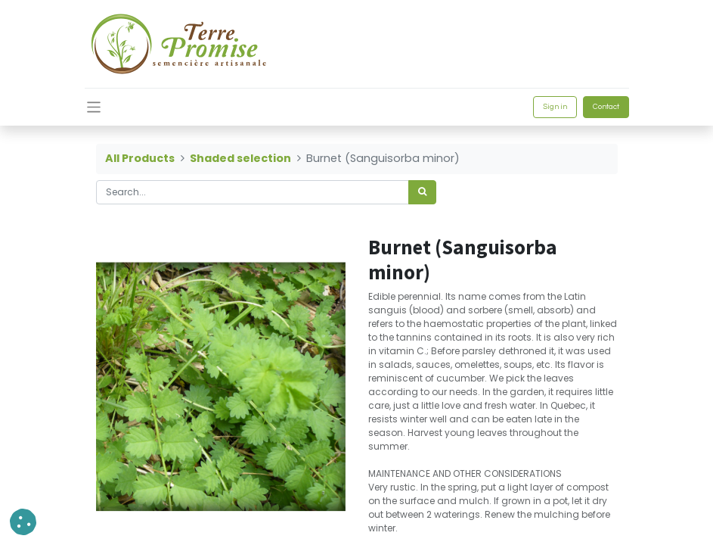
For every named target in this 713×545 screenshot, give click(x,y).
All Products (140, 158)
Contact (606, 107)
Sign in (555, 107)
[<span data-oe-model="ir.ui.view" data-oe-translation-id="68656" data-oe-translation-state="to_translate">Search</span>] (422, 192)
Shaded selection (240, 158)
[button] (23, 522)
